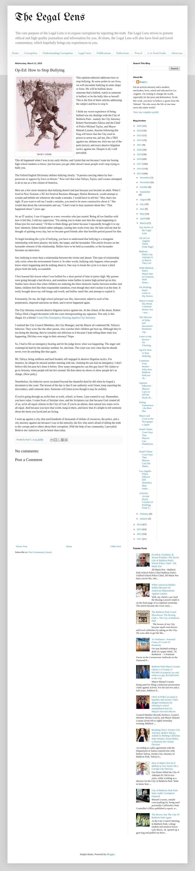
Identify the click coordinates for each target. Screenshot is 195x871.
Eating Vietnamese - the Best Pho (146, 406)
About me (176, 53)
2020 (139, 149)
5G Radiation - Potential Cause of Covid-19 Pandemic (163, 642)
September (145, 191)
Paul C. (144, 82)
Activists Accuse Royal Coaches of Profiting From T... (146, 500)
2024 (139, 130)
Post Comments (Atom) (40, 552)
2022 (139, 140)
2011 (139, 538)
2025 (139, 125)
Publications (104, 53)
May (142, 213)
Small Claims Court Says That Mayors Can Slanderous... (146, 438)
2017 (139, 163)
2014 (139, 524)
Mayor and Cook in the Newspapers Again (146, 420)
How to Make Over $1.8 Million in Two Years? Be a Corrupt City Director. (165, 766)
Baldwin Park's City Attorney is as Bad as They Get (146, 257)
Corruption (30, 53)
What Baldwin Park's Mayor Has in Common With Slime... (146, 275)
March (143, 223)
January (144, 518)
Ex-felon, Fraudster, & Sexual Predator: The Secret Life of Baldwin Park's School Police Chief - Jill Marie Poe (165, 560)
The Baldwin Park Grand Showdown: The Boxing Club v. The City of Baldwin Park (165, 616)
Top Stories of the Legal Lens (146, 230)
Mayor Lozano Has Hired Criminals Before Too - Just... (146, 306)
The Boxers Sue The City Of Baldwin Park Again (165, 816)
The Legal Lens (50, 17)
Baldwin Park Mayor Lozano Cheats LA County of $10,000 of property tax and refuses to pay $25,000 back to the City (166, 672)
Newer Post (21, 546)
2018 (139, 159)
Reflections (122, 53)
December (145, 177)
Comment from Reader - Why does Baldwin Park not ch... (145, 369)
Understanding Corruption (58, 53)
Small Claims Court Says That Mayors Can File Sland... (146, 459)
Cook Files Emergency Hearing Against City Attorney (66, 317)
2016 (139, 168)
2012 (139, 534)
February (144, 513)
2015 (139, 173)
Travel (138, 53)
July (142, 204)
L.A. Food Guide (157, 53)
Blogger (110, 854)
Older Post (116, 546)
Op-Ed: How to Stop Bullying (145, 353)
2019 (139, 154)
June (142, 208)
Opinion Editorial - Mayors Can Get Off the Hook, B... (145, 390)
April (143, 218)
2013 (139, 529)
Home (15, 53)
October (144, 187)
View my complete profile (146, 112)
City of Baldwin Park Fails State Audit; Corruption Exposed (165, 793)
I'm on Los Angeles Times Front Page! (146, 242)
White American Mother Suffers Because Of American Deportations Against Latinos (163, 589)
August (144, 199)
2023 (139, 135)
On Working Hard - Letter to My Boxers (146, 291)
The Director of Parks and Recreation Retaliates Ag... (145, 324)
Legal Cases (84, 53)
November (145, 182)
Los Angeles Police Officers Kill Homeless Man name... (145, 480)
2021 (139, 144)
